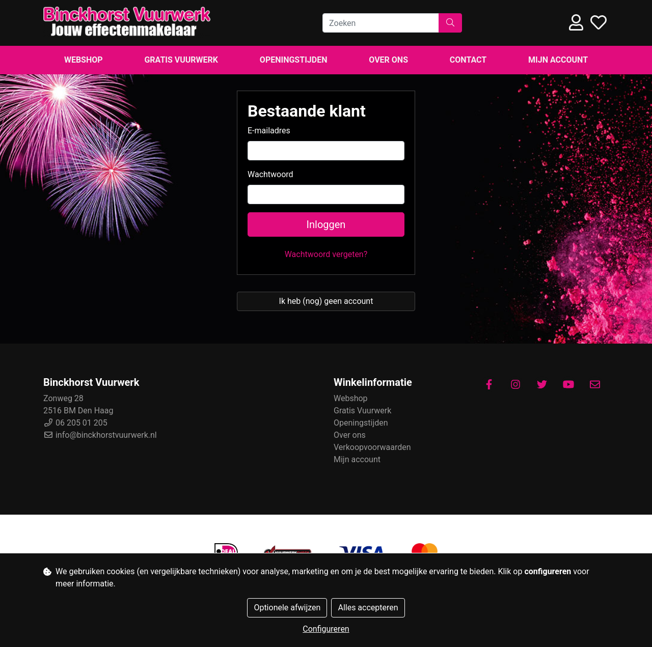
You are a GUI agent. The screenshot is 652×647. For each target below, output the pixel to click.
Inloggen (326, 224)
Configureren (326, 629)
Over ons (388, 60)
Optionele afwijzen (287, 607)
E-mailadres (269, 130)
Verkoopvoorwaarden (372, 447)
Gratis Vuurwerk (181, 60)
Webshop (83, 60)
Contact (468, 60)
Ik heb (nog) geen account (326, 301)
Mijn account (558, 60)
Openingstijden (294, 60)
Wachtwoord (270, 174)
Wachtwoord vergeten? (326, 254)
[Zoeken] (380, 23)
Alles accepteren (368, 607)
